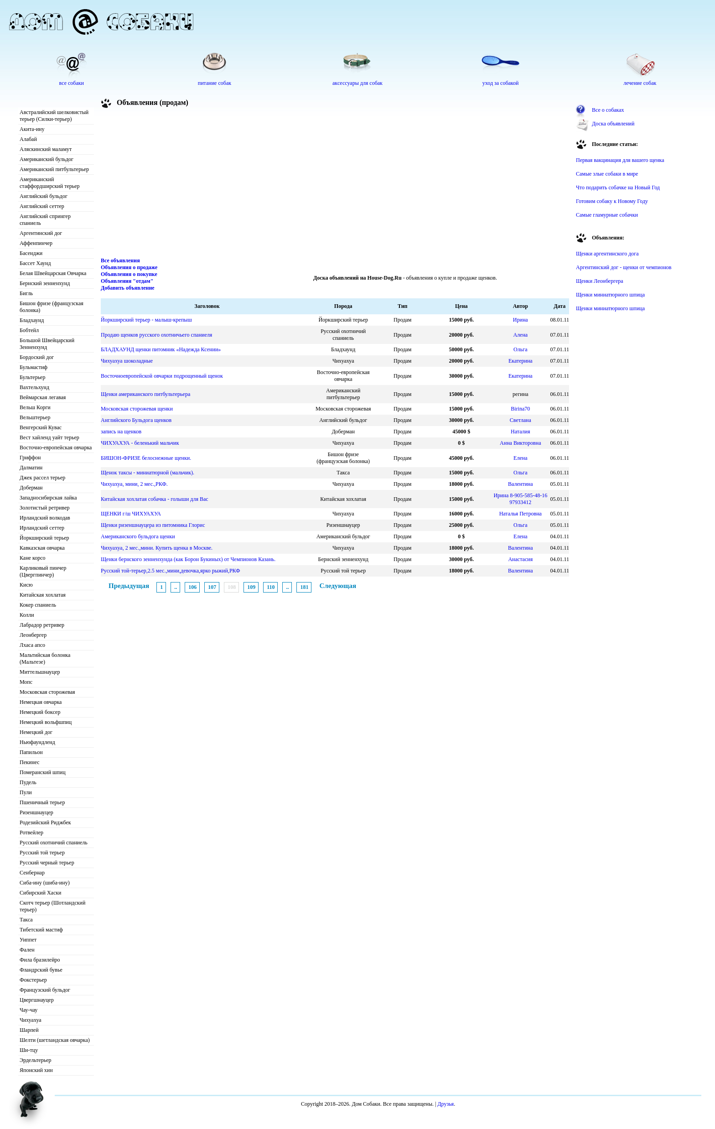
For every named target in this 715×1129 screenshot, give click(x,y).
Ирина (520, 320)
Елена (520, 458)
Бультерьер (32, 377)
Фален (27, 950)
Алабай (28, 139)
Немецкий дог (36, 732)
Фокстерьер (33, 980)
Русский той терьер (42, 852)
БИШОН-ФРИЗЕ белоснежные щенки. (146, 458)
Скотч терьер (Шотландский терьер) (52, 906)
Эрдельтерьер (36, 1060)
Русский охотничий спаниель (54, 842)
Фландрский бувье (41, 970)
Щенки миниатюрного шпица (610, 294)
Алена (520, 335)
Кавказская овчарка (42, 548)
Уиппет (28, 939)
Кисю (26, 585)
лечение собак (639, 83)
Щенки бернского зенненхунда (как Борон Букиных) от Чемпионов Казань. (188, 559)
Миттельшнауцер (40, 672)
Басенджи (31, 253)
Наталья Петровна (520, 513)
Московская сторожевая (47, 692)
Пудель (28, 782)
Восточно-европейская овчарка (56, 447)
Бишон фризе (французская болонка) (51, 306)
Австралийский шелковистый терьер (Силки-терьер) (54, 115)
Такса (26, 919)
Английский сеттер (42, 206)
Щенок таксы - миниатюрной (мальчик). (147, 472)
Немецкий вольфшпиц (46, 722)
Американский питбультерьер (54, 169)
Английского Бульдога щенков (136, 420)
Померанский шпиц (43, 772)
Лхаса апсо (32, 645)
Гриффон (30, 457)
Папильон (31, 752)
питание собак (214, 83)
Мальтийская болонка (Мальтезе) (45, 658)
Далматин (31, 467)
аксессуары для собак (357, 83)
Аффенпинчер (36, 243)
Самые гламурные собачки (607, 215)
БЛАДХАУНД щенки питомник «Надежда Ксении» (161, 349)
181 (304, 587)
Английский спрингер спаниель (45, 219)
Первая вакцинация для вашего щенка (620, 160)
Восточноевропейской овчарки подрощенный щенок (162, 376)
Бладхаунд (32, 320)
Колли (27, 615)
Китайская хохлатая (43, 595)
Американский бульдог (46, 159)
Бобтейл (29, 330)
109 (251, 587)
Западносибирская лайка (48, 497)
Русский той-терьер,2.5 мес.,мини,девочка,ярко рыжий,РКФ (170, 570)
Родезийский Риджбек (45, 822)
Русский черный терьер (47, 862)
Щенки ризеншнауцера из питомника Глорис (153, 525)
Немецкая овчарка (41, 702)
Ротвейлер (31, 832)
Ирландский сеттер (42, 528)
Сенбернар (32, 872)
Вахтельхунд (34, 387)
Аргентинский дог (41, 233)
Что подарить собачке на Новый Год (618, 187)
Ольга (520, 349)
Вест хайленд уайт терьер (49, 437)
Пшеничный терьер (42, 802)
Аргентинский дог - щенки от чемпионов (624, 267)
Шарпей (29, 1030)
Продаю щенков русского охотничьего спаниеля (156, 335)
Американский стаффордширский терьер (50, 182)
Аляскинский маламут (46, 149)
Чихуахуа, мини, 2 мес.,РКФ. (134, 484)
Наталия (520, 431)
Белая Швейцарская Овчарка (53, 273)
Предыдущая (129, 585)
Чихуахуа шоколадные (127, 361)
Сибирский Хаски (41, 893)
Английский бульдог (43, 196)
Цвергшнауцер (37, 1000)
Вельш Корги (35, 407)
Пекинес (30, 762)
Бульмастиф (33, 367)
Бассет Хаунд (35, 263)
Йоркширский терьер (44, 538)
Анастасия (520, 559)
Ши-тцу (29, 1050)
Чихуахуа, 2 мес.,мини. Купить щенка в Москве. (156, 548)
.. (175, 587)
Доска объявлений (613, 123)
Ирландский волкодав (45, 518)
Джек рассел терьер (42, 477)
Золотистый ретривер (44, 508)
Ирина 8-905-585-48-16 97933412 (520, 498)
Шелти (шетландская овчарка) (55, 1040)
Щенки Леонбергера (599, 281)
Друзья (445, 1104)
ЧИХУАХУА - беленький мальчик (140, 443)
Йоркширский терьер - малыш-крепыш (146, 320)
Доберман (31, 487)
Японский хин (36, 1070)
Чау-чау (28, 1010)
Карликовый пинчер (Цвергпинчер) (43, 571)
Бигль (26, 293)
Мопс (26, 682)
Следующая (337, 585)
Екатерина (520, 361)
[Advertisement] (335, 184)
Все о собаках (608, 110)
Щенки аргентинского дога (607, 253)
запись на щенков (121, 431)
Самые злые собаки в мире (607, 174)
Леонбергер (33, 635)
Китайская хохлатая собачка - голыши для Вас (154, 499)
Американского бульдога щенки (138, 536)
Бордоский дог (37, 357)
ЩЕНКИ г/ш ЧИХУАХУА (131, 513)
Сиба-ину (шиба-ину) (45, 882)
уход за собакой (500, 83)
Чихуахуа (30, 1020)
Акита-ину (32, 129)
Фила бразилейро (40, 960)
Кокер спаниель (38, 605)
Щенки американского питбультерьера (145, 394)
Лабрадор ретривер (42, 625)
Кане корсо (32, 558)
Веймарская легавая (43, 397)
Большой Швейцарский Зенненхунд (47, 343)
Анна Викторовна (520, 443)
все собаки (71, 83)
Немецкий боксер (40, 712)
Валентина (520, 484)
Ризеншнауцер (36, 812)
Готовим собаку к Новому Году (612, 201)
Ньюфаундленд (37, 742)
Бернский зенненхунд (45, 283)
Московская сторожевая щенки (137, 409)
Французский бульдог (45, 990)
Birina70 (520, 409)
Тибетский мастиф (41, 929)
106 (192, 587)
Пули (26, 792)
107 (212, 587)
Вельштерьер (35, 417)
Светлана (520, 420)
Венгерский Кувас (41, 427)
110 (271, 587)
